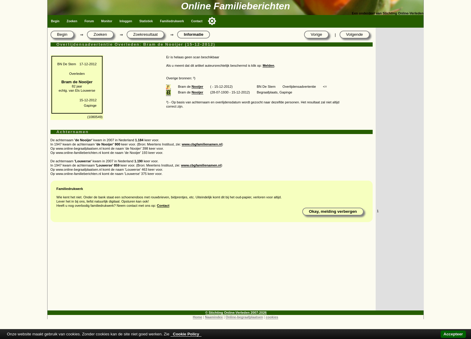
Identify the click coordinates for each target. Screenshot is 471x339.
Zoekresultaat (145, 34)
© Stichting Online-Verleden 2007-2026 (236, 312)
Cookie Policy (186, 334)
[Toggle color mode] (212, 21)
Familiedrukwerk (172, 21)
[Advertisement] (212, 268)
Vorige (316, 34)
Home (197, 317)
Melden (268, 65)
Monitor (106, 21)
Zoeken (72, 21)
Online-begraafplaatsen (244, 317)
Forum (89, 21)
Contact (197, 21)
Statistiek (146, 21)
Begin (55, 21)
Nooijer (197, 86)
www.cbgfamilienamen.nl (202, 144)
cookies (272, 317)
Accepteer (453, 334)
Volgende (354, 34)
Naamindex (214, 317)
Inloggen (125, 21)
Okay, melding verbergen (333, 211)
